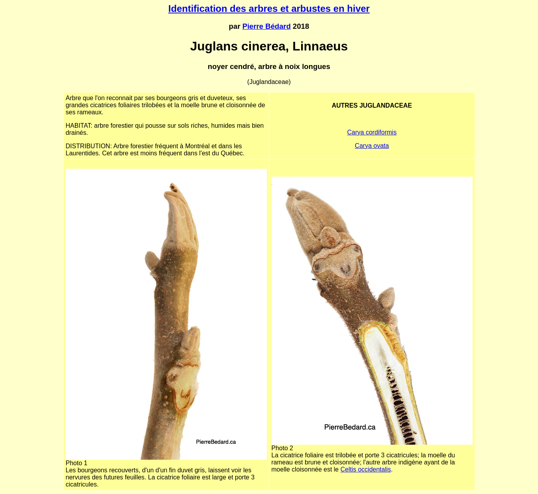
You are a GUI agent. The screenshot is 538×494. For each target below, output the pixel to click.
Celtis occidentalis (366, 469)
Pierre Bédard (266, 26)
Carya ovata (372, 145)
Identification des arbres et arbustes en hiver (269, 8)
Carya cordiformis (372, 132)
